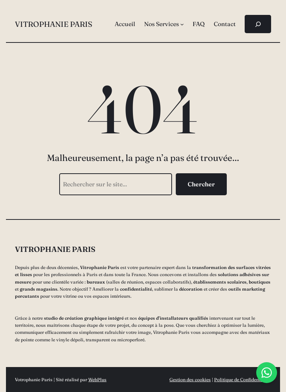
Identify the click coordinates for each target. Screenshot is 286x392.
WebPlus (97, 379)
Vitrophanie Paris (53, 24)
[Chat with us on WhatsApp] (266, 372)
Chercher (201, 184)
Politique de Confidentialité (242, 379)
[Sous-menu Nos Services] (182, 24)
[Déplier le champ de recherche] (258, 24)
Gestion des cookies (190, 379)
